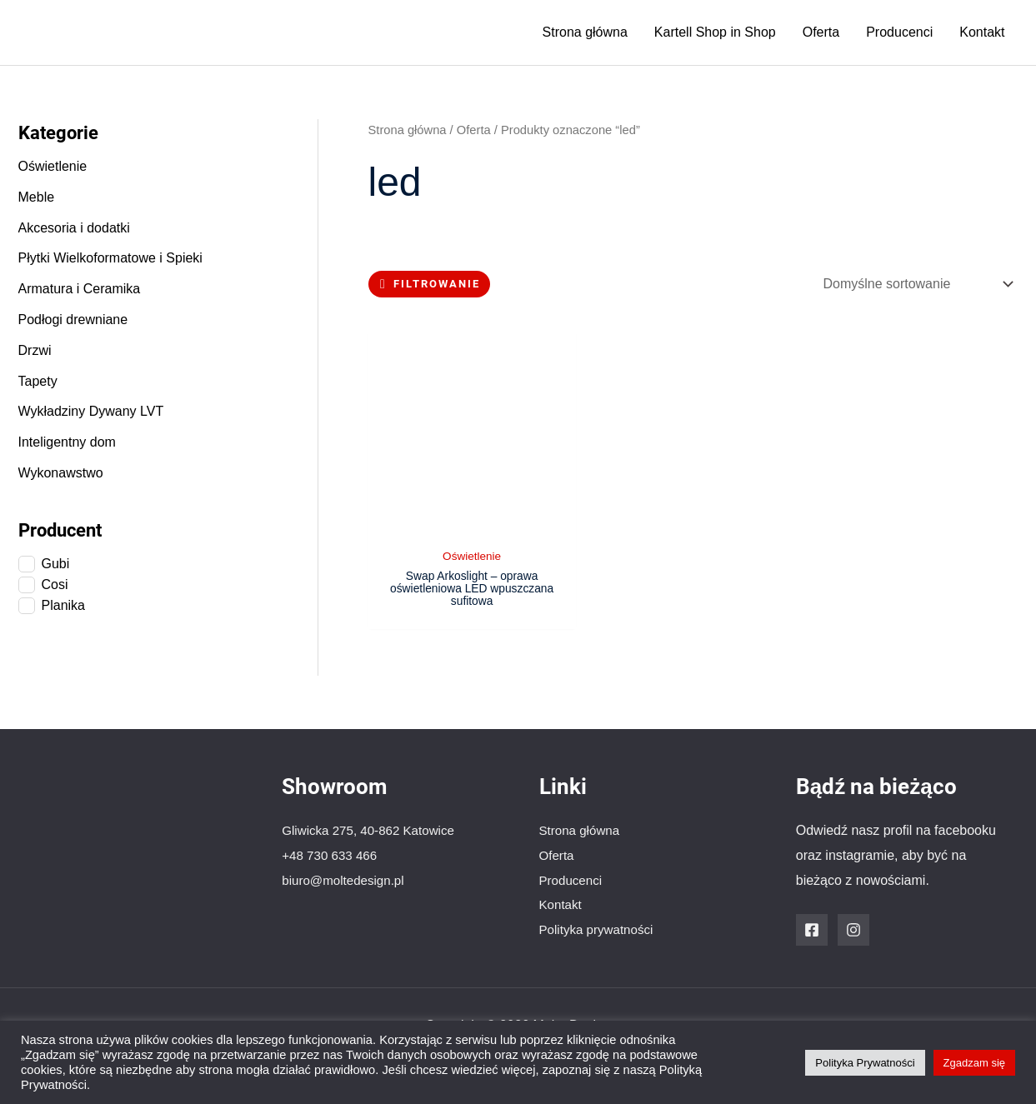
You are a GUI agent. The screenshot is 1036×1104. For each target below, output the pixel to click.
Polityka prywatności (599, 929)
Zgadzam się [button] (974, 1063)
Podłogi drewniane (73, 319)
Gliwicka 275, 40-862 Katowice (373, 829)
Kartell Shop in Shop (715, 32)
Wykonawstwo (60, 473)
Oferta (821, 32)
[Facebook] (812, 929)
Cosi (55, 584)
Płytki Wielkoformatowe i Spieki (110, 258)
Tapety (38, 381)
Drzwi (35, 350)
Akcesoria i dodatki (74, 228)
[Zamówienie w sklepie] (915, 283)
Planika (63, 605)
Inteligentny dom (67, 442)
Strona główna (585, 32)
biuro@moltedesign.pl (346, 879)
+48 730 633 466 (332, 854)
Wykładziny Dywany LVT (91, 411)
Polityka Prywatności (864, 1063)
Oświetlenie (53, 166)
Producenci (899, 32)
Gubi (56, 564)
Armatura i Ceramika (79, 289)
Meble (36, 197)
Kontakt (981, 32)
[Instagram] (853, 929)
